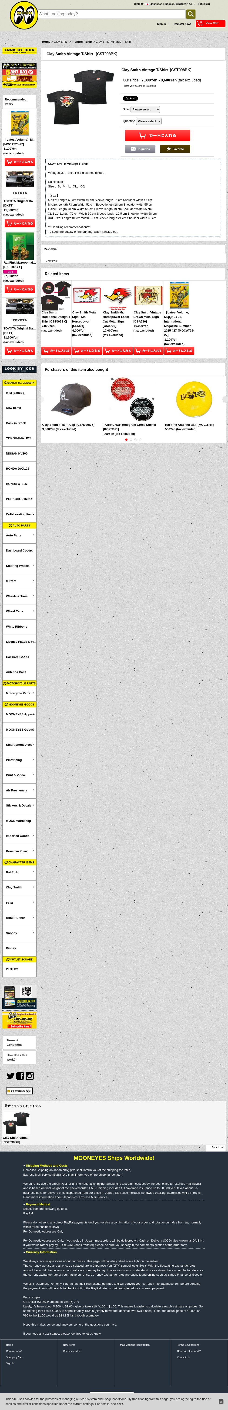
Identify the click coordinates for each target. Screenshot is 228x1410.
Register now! (182, 24)
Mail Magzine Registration (135, 1344)
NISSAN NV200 (16, 453)
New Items (13, 408)
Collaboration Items (20, 514)
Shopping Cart (14, 1357)
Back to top (218, 1147)
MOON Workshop (18, 821)
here (120, 1404)
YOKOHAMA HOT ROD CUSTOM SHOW (21, 438)
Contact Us (183, 1357)
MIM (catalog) (15, 392)
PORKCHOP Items (19, 499)
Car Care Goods (17, 657)
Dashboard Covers (19, 550)
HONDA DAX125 (17, 468)
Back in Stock (16, 423)
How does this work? (17, 1057)
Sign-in (161, 24)
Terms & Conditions (15, 1043)
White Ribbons (16, 626)
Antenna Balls (16, 672)
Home (9, 1344)
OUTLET (12, 969)
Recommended (71, 1351)
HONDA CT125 (16, 484)
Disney (11, 948)
